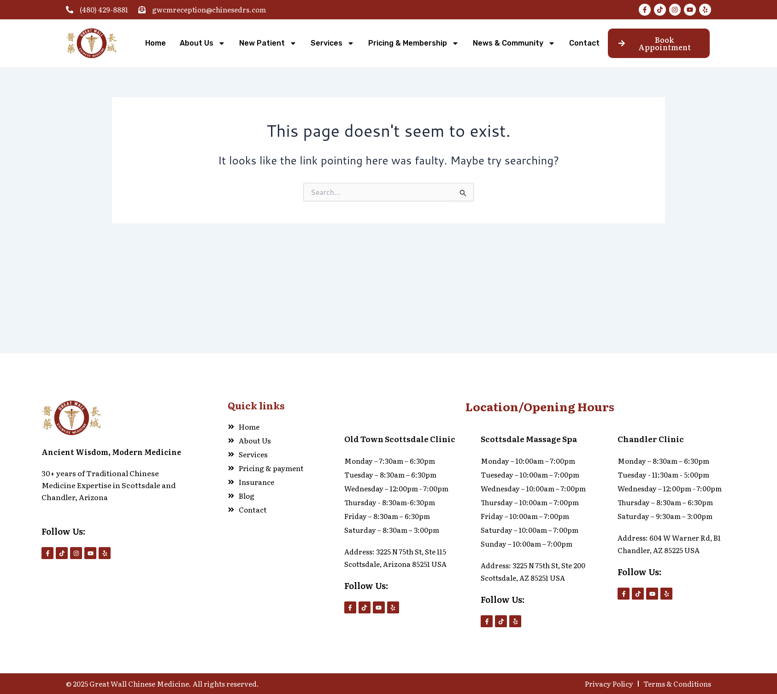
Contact (584, 43)
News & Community (514, 43)
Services (332, 43)
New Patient (268, 43)
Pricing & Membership (413, 43)
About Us (202, 43)
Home (155, 43)
